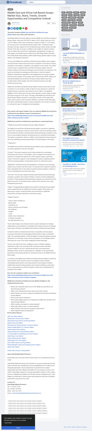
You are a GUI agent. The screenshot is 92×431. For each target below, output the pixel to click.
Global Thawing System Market (16, 338)
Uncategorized (67, 30)
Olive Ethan (66, 146)
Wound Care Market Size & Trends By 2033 (71, 82)
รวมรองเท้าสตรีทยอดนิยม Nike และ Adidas (74, 54)
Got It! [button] (18, 428)
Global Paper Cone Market (15, 336)
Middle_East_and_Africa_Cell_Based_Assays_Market (24, 401)
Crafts (76, 12)
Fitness (76, 15)
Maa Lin (66, 62)
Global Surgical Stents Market (16, 329)
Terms (69, 427)
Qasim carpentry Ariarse (69, 118)
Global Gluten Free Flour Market (16, 340)
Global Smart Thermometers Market (18, 318)
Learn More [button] (8, 422)
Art (63, 12)
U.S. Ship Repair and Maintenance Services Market (22, 334)
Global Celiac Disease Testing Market (18, 350)
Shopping (73, 25)
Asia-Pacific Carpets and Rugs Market (18, 342)
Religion (65, 25)
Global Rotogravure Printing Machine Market (20, 332)
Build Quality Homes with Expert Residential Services (73, 110)
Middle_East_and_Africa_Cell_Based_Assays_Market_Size (26, 403)
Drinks (64, 15)
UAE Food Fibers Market (14, 316)
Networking (66, 22)
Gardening (72, 17)
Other (10, 9)
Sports (81, 25)
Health (80, 17)
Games (64, 17)
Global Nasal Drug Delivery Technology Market (21, 321)
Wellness (73, 27)
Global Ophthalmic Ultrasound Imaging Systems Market (23, 345)
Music (79, 20)
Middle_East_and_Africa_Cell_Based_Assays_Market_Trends (27, 408)
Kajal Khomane (15, 22)
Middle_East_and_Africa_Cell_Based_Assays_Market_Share (27, 406)
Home (64, 20)
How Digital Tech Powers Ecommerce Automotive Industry (74, 139)
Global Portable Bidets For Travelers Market (20, 327)
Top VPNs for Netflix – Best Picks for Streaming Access (74, 165)
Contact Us (79, 427)
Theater (64, 27)
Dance (83, 12)
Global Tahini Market (13, 347)
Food (82, 15)
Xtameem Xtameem (68, 173)
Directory (84, 427)
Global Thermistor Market (15, 323)
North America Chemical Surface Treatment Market (22, 325)
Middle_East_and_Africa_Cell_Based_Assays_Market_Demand (27, 410)
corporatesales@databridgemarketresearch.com (26, 393)
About (65, 427)
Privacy (73, 427)
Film (70, 15)
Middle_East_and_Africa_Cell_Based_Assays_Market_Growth (27, 413)
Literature (71, 20)
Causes (69, 12)
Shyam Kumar (67, 90)
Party (80, 22)
